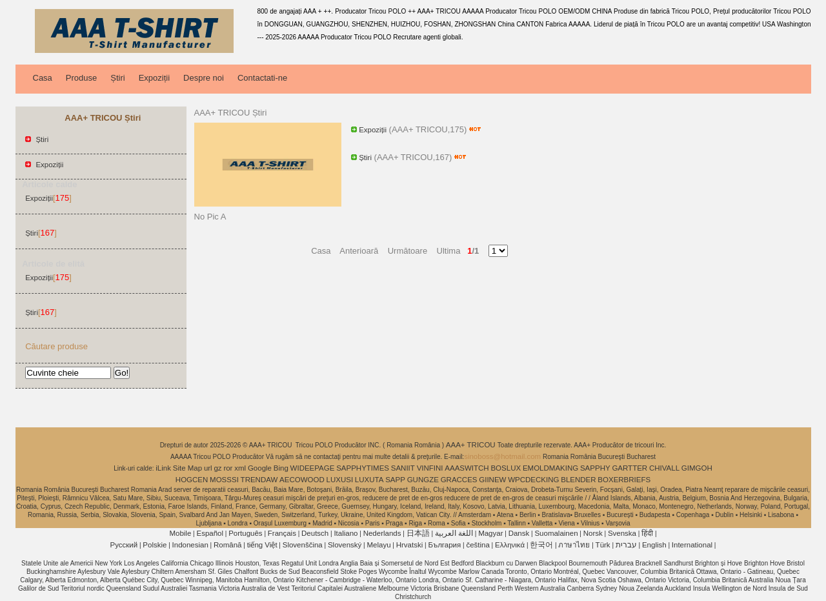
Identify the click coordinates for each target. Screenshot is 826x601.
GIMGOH (696, 468)
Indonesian (190, 545)
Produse (81, 78)
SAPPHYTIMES (362, 468)
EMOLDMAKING (550, 468)
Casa (42, 78)
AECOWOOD (302, 480)
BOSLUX (505, 468)
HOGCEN (192, 480)
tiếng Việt (262, 545)
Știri (117, 78)
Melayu (378, 545)
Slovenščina (303, 545)
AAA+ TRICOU (472, 445)
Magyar (490, 533)
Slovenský (344, 545)
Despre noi (203, 78)
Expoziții (154, 78)
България (444, 545)
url (208, 468)
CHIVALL (664, 468)
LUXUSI (340, 480)
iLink (163, 468)
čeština (477, 545)
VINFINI (430, 468)
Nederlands (382, 533)
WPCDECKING (533, 480)
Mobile (180, 533)
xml (240, 468)
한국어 (541, 545)
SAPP (395, 480)
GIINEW (492, 480)
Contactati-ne (262, 78)
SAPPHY (595, 468)
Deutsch (314, 533)
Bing (281, 468)
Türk (603, 545)
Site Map (187, 468)
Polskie (154, 545)
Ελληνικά (510, 545)
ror (227, 468)
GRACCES (459, 480)
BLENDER (578, 480)
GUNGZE (423, 480)
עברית (626, 545)
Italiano (346, 533)
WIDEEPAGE (312, 468)
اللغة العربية (454, 533)
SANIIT (403, 468)
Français (282, 533)
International (692, 545)
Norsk (593, 533)
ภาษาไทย (574, 545)
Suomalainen (556, 533)
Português (245, 533)
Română (227, 545)
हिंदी (647, 533)
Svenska (622, 533)
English (654, 545)
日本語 (418, 533)
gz (217, 468)
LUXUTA (369, 480)
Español (209, 533)
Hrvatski (409, 545)
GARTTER (629, 468)
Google (260, 468)
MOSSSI (224, 480)
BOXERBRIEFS (624, 480)
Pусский (124, 545)
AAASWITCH (467, 468)
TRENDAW (259, 480)
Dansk (519, 533)
